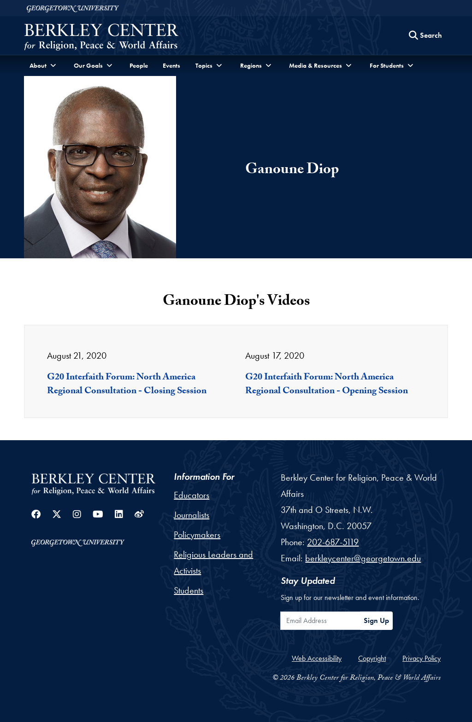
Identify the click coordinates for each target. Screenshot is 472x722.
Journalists (191, 515)
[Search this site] (425, 35)
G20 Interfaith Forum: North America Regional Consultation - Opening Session (326, 385)
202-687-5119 (333, 542)
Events (171, 65)
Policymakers (197, 535)
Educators (191, 495)
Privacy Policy (421, 658)
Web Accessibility (317, 658)
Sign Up (376, 620)
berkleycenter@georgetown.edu (363, 558)
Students (188, 590)
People (139, 65)
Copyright (372, 658)
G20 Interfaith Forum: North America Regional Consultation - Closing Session (126, 385)
